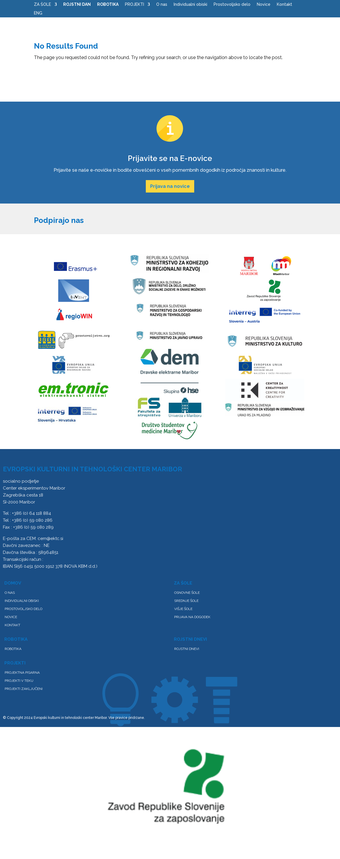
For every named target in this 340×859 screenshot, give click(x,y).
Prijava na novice (170, 186)
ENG (38, 13)
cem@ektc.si (50, 538)
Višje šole (183, 609)
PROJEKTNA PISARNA (22, 673)
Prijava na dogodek (192, 617)
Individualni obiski (190, 4)
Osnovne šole (187, 593)
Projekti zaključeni (24, 689)
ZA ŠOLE (42, 4)
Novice (263, 4)
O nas (161, 4)
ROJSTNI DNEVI (186, 649)
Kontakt (284, 4)
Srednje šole (186, 601)
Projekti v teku (19, 681)
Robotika (13, 649)
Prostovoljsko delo (232, 4)
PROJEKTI (134, 4)
